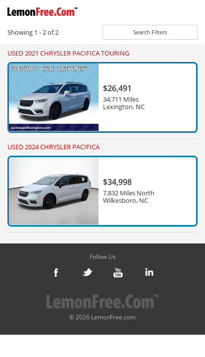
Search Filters (150, 32)
